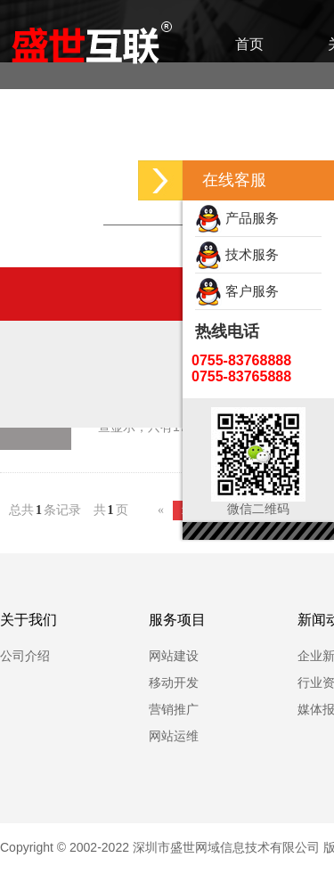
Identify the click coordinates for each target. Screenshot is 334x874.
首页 (249, 44)
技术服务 (237, 254)
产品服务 (237, 217)
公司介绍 (25, 656)
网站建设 (174, 656)
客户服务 (237, 290)
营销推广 (174, 709)
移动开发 (174, 682)
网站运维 (174, 736)
